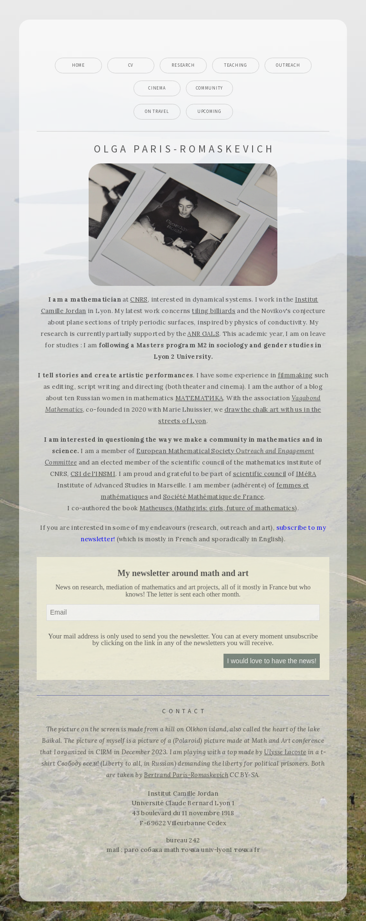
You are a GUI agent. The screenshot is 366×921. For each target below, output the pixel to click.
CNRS (138, 299)
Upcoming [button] (209, 111)
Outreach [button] (288, 65)
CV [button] (130, 65)
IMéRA (306, 474)
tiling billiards (213, 311)
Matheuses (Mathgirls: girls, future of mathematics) (218, 508)
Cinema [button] (156, 88)
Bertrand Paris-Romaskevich (186, 775)
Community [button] (210, 88)
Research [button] (183, 65)
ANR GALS (203, 334)
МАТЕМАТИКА (199, 398)
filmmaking (295, 375)
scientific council (259, 474)
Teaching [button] (235, 65)
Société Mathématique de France (213, 497)
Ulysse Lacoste (285, 752)
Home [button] (78, 65)
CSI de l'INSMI (93, 474)
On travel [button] (157, 111)
